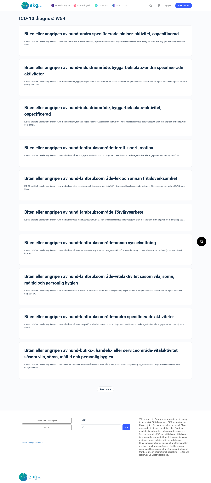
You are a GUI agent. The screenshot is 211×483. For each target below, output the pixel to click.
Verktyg (47, 427)
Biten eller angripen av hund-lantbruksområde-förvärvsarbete (83, 212)
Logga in (168, 5)
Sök (83, 420)
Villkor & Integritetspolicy (32, 442)
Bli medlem (183, 5)
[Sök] (151, 5)
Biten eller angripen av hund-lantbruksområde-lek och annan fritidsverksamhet (100, 178)
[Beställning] (159, 5)
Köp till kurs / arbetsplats (47, 421)
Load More (105, 389)
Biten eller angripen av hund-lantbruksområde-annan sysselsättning (90, 242)
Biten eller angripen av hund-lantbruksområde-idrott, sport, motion (88, 147)
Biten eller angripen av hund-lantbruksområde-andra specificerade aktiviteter (99, 316)
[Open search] (201, 241)
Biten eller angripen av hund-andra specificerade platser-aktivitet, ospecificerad (101, 33)
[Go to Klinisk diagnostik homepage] (31, 5)
